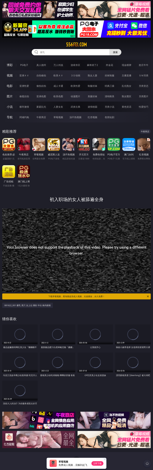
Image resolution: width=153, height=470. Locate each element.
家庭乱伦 (41, 106)
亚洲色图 (41, 96)
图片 (10, 96)
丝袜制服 (109, 75)
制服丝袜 (92, 86)
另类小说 (109, 106)
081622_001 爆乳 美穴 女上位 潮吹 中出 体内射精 (27, 305)
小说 (10, 107)
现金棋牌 (126, 65)
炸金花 (109, 65)
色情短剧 (109, 117)
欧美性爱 (75, 86)
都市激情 (24, 106)
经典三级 (109, 86)
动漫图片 (75, 96)
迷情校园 (92, 106)
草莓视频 (58, 117)
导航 (10, 117)
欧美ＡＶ (58, 75)
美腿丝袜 (92, 96)
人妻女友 (58, 106)
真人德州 (41, 65)
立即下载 (97, 463)
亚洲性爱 (24, 86)
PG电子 (24, 65)
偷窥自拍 (24, 96)
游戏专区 (75, 65)
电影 (10, 86)
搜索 (115, 52)
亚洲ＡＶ (24, 75)
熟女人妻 (92, 75)
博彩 (10, 65)
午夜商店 (41, 117)
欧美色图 (58, 96)
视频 (10, 75)
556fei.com (76, 45)
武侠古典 (75, 106)
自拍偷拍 (41, 75)
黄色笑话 (126, 106)
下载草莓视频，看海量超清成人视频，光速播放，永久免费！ (98, 296)
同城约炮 (24, 117)
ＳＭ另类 (143, 75)
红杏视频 (92, 117)
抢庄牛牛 (143, 65)
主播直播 (126, 75)
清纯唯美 (109, 96)
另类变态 (143, 86)
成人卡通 (58, 86)
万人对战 (58, 65)
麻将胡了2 (92, 65)
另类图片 (143, 96)
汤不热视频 (75, 117)
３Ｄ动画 (75, 75)
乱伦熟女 (126, 86)
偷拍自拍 (41, 86)
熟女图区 (126, 96)
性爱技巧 (143, 106)
